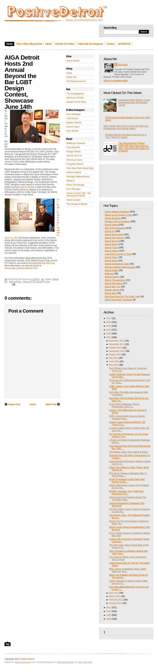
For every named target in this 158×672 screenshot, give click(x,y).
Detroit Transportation (115, 280)
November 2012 (116, 344)
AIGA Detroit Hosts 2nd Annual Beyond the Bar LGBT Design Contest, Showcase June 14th (22, 82)
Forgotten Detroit (75, 164)
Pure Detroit (72, 131)
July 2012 (113, 358)
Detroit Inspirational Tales (117, 264)
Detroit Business (113, 218)
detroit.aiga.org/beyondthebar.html (21, 268)
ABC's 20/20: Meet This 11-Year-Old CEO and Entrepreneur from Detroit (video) (126, 127)
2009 (108, 615)
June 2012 (114, 361)
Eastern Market (74, 122)
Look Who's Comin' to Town (118, 254)
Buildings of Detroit (76, 143)
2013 (108, 333)
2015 (108, 326)
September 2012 (117, 351)
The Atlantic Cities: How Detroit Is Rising (128, 452)
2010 (108, 611)
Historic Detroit (74, 172)
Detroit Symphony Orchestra (118, 299)
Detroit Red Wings (113, 283)
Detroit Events (111, 241)
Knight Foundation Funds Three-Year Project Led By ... (127, 480)
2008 (108, 619)
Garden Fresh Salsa (76, 102)
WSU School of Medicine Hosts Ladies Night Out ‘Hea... (127, 570)
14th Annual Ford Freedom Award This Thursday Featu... (127, 498)
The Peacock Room (76, 81)
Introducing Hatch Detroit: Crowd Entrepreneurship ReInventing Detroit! (134, 102)
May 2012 (114, 365)
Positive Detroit (27, 659)
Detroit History (112, 251)
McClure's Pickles (75, 98)
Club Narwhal (73, 147)
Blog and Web (85, 662)
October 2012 (115, 347)
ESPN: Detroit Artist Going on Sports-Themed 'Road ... (127, 417)
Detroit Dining (111, 224)
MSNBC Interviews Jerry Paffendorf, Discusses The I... (126, 492)
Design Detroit (73, 151)
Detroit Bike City (112, 286)
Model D (71, 180)
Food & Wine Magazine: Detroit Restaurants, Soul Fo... (124, 405)
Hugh (69, 73)
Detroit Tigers (73, 126)
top (7, 644)
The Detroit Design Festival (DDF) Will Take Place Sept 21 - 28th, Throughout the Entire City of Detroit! (133, 147)
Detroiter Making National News (120, 267)
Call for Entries (27, 187)
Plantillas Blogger (65, 662)
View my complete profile (116, 80)
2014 (108, 329)
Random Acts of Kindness (117, 221)
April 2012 (114, 593)
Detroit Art (109, 231)
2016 (108, 322)
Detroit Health (111, 270)
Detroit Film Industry (114, 237)
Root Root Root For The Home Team (122, 296)
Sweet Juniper (73, 200)
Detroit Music (111, 244)
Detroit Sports (111, 260)
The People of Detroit (77, 204)
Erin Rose (123, 64)
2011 (108, 607)
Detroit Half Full (74, 155)
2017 (108, 318)
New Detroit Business (115, 228)
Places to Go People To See (118, 215)
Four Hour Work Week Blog (80, 168)
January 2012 (115, 603)
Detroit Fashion (112, 277)
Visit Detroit (72, 118)
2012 (108, 337)
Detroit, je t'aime (74, 160)
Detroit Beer (110, 293)
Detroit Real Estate (114, 234)
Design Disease (22, 662)
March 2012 (114, 596)
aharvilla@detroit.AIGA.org (41, 263)
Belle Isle (109, 273)
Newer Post (14, 404)
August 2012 (115, 354)
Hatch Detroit (73, 60)
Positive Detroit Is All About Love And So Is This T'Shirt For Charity (126, 136)
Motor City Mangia (75, 185)
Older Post (50, 404)
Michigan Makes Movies (78, 176)
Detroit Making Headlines (117, 211)
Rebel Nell (72, 77)
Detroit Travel (111, 247)
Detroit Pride (15, 281)
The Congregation (75, 93)
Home (33, 404)
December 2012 (116, 341)
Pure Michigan (74, 114)
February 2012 (116, 599)
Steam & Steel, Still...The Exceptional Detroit (79, 194)
